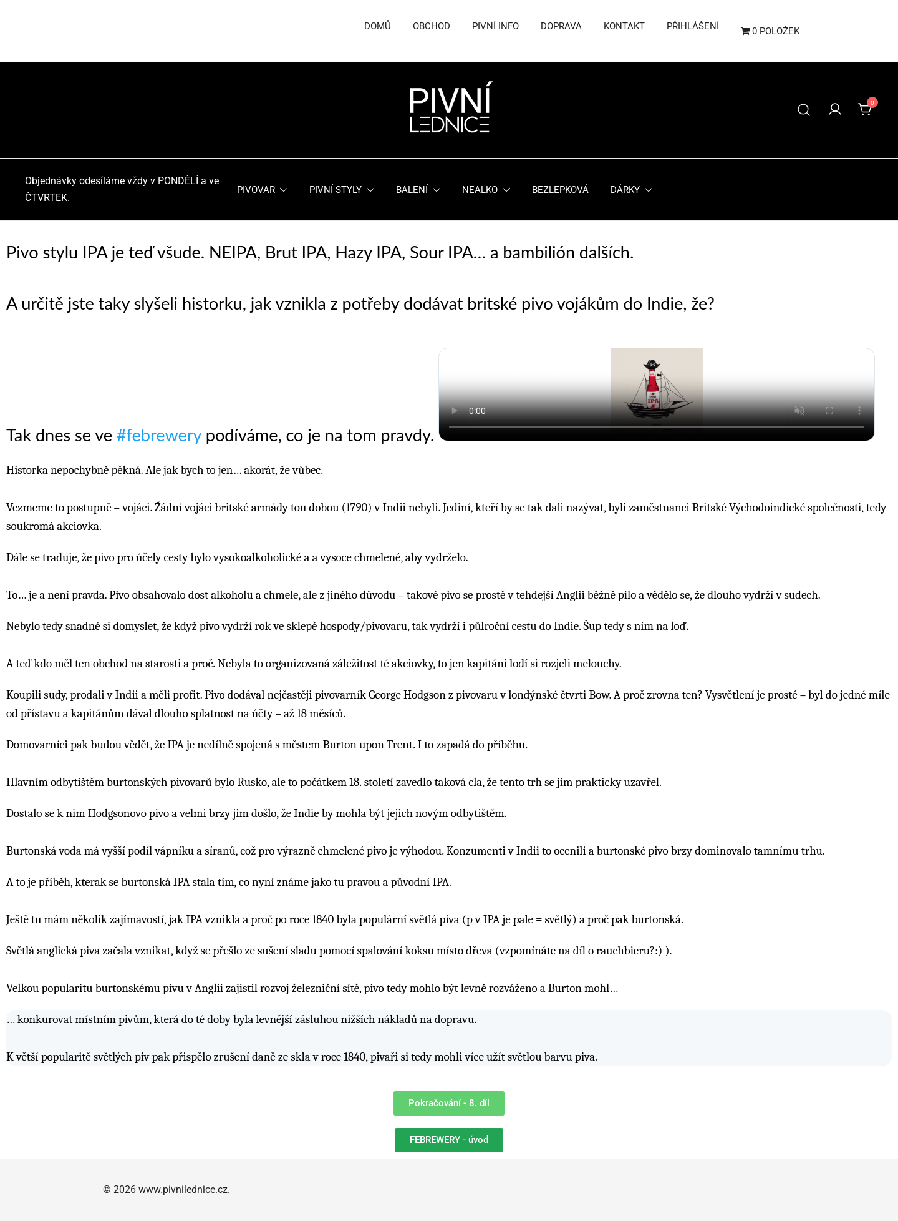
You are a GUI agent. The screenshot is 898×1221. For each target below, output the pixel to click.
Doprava (561, 26)
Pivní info (495, 26)
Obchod (431, 26)
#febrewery (159, 434)
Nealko (480, 189)
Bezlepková (560, 189)
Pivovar (256, 189)
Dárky (625, 189)
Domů (377, 26)
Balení (412, 189)
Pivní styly (335, 189)
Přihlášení (693, 26)
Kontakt (624, 26)
